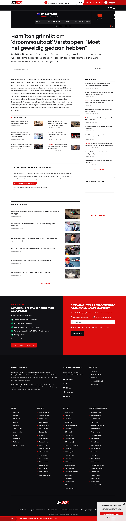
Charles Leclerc (44, 418)
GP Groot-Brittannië (72, 447)
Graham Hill (95, 474)
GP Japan (68, 421)
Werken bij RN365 (97, 383)
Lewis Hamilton (44, 428)
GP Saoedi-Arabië (71, 428)
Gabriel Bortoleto (45, 477)
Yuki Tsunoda (43, 457)
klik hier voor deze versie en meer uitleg (24, 188)
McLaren (16, 428)
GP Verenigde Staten (72, 474)
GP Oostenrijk (69, 444)
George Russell (44, 424)
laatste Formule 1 (20, 374)
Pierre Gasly (43, 438)
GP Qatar (68, 487)
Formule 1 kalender (23, 386)
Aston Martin (17, 434)
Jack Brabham (95, 481)
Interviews (78, 8)
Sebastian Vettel (96, 414)
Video (69, 8)
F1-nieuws (21, 8)
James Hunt (95, 441)
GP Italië (68, 461)
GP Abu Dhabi (69, 490)
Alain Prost (94, 424)
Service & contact (96, 377)
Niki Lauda (94, 457)
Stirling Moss (95, 464)
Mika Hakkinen (96, 447)
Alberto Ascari (95, 431)
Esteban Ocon (43, 434)
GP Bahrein (68, 424)
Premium (88, 8)
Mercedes (16, 421)
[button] (99, 17)
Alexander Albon (44, 454)
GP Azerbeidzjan (70, 467)
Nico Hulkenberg (44, 451)
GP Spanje (68, 464)
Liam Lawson (43, 461)
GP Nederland (69, 457)
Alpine (15, 424)
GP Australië (69, 414)
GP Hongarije (69, 454)
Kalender (45, 8)
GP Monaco (69, 438)
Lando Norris (43, 431)
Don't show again (111, 517)
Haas (15, 438)
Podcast (61, 8)
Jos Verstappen (96, 451)
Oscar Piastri (43, 441)
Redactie (94, 373)
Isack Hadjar (43, 471)
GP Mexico (68, 477)
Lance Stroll (43, 447)
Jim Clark (94, 454)
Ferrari (15, 418)
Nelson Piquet (95, 477)
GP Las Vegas (69, 484)
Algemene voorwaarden (37, 512)
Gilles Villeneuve (96, 438)
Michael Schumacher (97, 428)
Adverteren (94, 380)
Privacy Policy (52, 512)
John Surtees (95, 484)
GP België (68, 451)
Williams (16, 444)
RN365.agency (95, 387)
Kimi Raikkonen (96, 418)
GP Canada (68, 434)
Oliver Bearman (44, 464)
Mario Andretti (96, 487)
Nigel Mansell (95, 461)
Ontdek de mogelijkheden (24, 347)
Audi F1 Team (17, 431)
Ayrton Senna (95, 434)
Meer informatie (63, 26)
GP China (68, 418)
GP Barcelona (69, 441)
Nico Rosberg (95, 421)
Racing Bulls (17, 441)
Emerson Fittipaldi (97, 471)
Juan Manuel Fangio (97, 467)
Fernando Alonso (44, 444)
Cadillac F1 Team (18, 447)
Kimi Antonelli (44, 474)
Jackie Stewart (95, 444)
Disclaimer (22, 512)
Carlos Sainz (43, 421)
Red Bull (16, 414)
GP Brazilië (68, 481)
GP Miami (68, 431)
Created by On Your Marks (69, 512)
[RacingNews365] (63, 505)
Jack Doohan (43, 467)
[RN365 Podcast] (57, 2)
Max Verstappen (33, 8)
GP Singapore (69, 471)
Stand (53, 8)
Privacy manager (86, 512)
